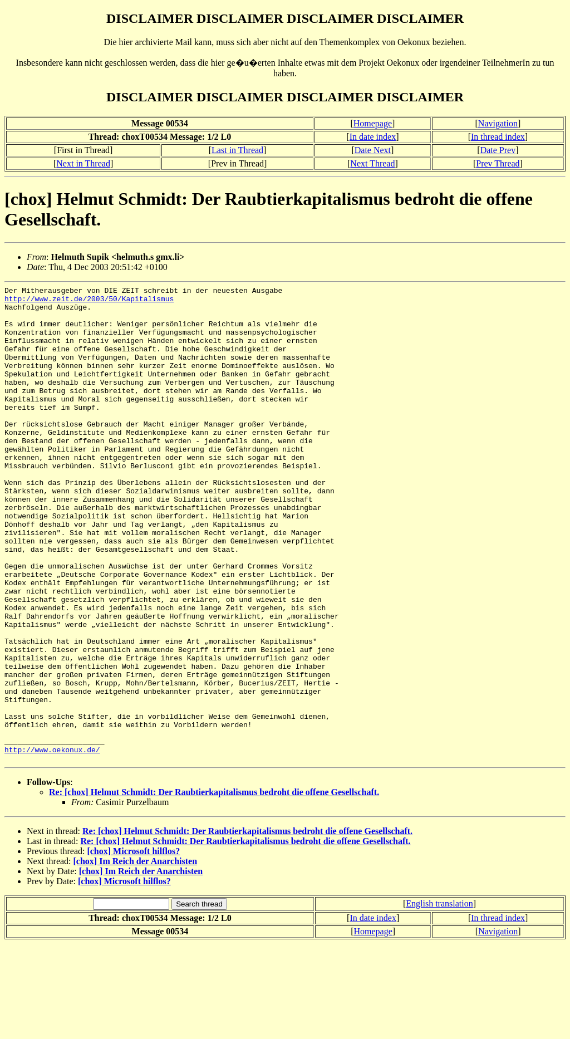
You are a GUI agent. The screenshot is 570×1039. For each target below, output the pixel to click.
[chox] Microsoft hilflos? (133, 946)
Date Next (373, 150)
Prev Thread (497, 163)
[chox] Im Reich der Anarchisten (135, 956)
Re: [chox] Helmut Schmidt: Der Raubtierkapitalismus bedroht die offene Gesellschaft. (214, 887)
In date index (373, 136)
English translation (439, 998)
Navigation (498, 123)
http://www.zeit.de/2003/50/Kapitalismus (89, 302)
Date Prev (498, 150)
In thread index (498, 136)
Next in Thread (83, 163)
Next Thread (372, 163)
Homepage (372, 123)
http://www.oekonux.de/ (52, 843)
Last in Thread (237, 150)
